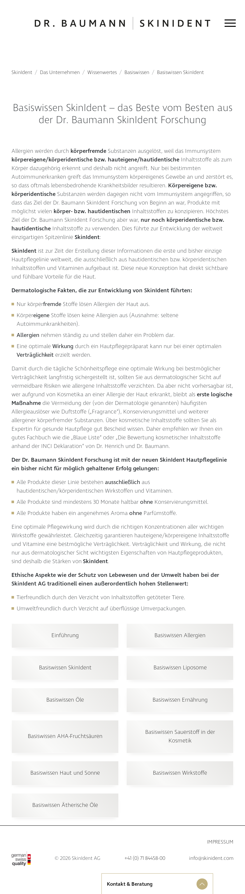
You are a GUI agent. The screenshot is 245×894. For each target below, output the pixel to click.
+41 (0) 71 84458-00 (144, 858)
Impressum (220, 842)
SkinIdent (21, 72)
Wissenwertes (102, 72)
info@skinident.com (211, 858)
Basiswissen (136, 72)
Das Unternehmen (60, 72)
